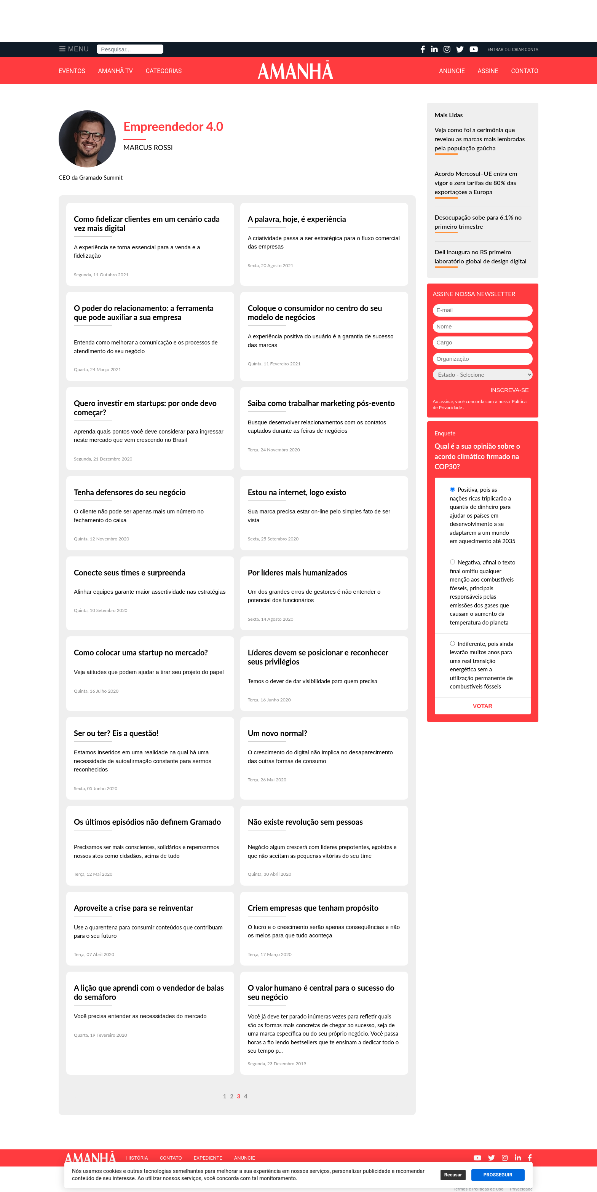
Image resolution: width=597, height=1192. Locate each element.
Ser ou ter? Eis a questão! (116, 733)
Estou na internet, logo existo (297, 492)
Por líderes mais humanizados (297, 572)
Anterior (83, 1096)
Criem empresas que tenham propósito (313, 907)
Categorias (164, 71)
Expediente (208, 1158)
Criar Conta (525, 49)
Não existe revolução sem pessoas (305, 821)
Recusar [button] (453, 1174)
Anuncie (452, 71)
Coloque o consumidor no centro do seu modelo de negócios (315, 312)
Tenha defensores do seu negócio (130, 492)
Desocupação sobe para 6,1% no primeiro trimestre (478, 222)
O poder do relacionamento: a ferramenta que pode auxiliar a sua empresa (144, 312)
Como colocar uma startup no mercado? (141, 652)
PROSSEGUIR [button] (498, 1174)
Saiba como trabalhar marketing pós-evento (321, 403)
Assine (488, 71)
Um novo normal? (277, 733)
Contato (524, 71)
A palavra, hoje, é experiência (297, 218)
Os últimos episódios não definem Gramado (147, 821)
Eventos (72, 71)
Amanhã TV (115, 71)
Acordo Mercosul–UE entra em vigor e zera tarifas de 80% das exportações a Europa (476, 182)
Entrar (495, 49)
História (137, 1158)
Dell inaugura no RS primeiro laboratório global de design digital (481, 256)
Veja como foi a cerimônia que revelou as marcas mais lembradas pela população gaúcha (480, 138)
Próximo (389, 1096)
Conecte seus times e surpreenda (129, 572)
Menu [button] (78, 49)
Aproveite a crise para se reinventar (133, 907)
